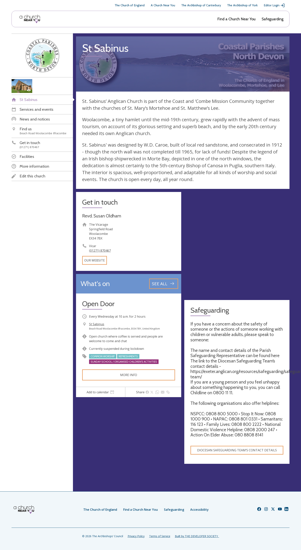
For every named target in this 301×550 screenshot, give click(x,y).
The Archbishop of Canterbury (201, 5)
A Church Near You (163, 5)
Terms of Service (159, 536)
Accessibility (199, 509)
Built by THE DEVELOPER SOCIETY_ (197, 536)
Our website (94, 260)
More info (128, 375)
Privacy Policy (136, 536)
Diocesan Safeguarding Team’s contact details (237, 450)
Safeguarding (273, 19)
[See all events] (163, 284)
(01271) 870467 (100, 250)
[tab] (100, 392)
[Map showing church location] (236, 244)
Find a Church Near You (236, 19)
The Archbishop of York (242, 5)
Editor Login (274, 5)
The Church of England (130, 5)
